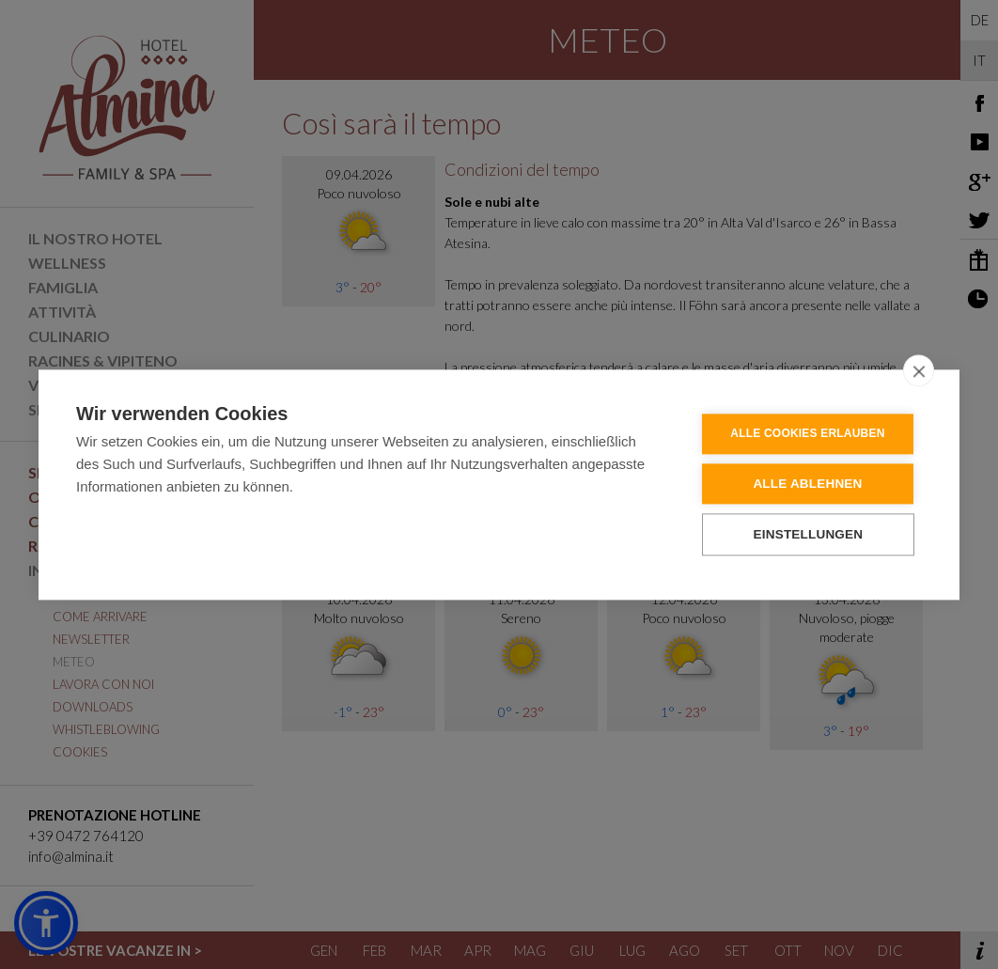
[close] (918, 370)
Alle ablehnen (808, 484)
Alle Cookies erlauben (808, 434)
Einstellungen (810, 534)
